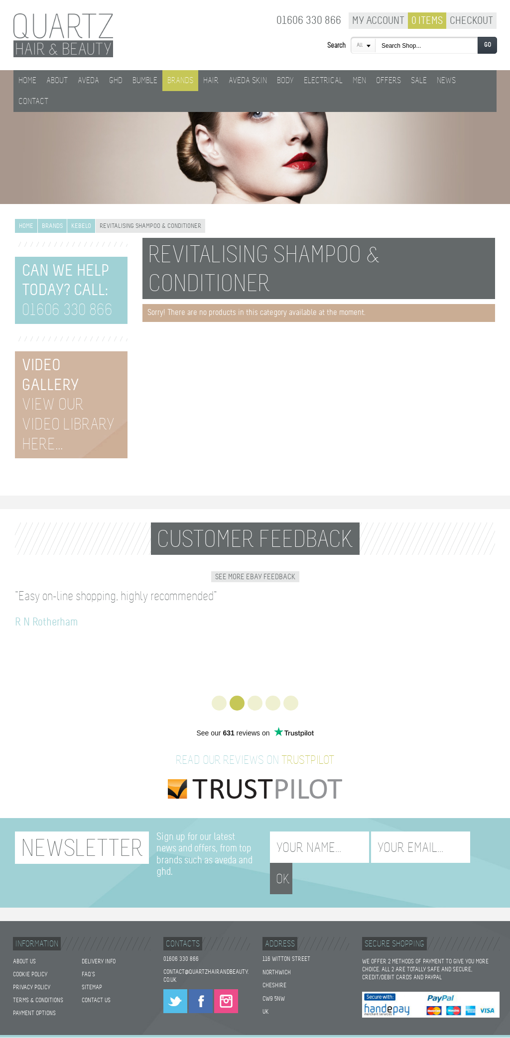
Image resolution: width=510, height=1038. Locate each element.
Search (336, 45)
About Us (24, 942)
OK (486, 848)
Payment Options (34, 994)
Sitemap (92, 968)
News (446, 81)
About (57, 81)
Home (27, 81)
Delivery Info (99, 942)
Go (487, 45)
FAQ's (88, 955)
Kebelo (81, 226)
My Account (378, 21)
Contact (33, 102)
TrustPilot (307, 761)
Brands (52, 226)
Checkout (471, 21)
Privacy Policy (31, 968)
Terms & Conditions (38, 981)
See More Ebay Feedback (255, 577)
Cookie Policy (30, 955)
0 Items (427, 21)
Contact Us (96, 981)
